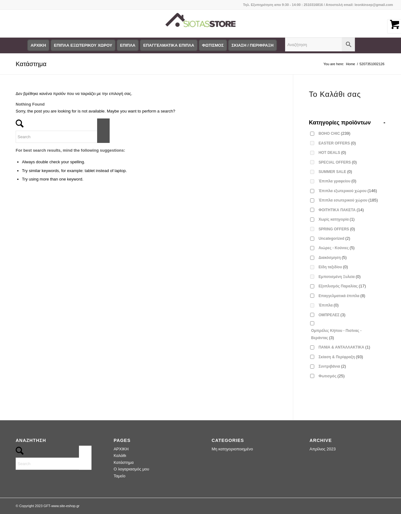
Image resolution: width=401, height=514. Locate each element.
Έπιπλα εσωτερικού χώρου (348, 200)
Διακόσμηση (333, 257)
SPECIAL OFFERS (338, 162)
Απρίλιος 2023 (323, 449)
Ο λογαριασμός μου (131, 469)
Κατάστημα (31, 63)
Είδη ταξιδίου (333, 267)
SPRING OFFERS (337, 229)
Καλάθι (120, 455)
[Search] (63, 137)
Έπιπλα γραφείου (338, 181)
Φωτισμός (332, 376)
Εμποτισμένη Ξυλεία (340, 276)
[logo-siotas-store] (200, 23)
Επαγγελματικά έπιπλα (342, 295)
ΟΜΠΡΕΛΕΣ (332, 314)
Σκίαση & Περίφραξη (341, 356)
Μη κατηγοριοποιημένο (232, 449)
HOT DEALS (332, 152)
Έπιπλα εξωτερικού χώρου (348, 190)
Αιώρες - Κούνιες (337, 247)
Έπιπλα (329, 305)
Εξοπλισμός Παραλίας (342, 286)
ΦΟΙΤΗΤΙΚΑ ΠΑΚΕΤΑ (341, 209)
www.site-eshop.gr (65, 506)
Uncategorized (334, 238)
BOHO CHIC (335, 133)
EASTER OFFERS (337, 143)
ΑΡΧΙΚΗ (121, 449)
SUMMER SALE (335, 171)
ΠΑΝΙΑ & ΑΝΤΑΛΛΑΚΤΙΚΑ (344, 347)
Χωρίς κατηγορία (337, 219)
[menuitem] (38, 45)
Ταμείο (119, 476)
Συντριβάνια (332, 366)
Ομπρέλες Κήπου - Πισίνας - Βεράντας (336, 334)
